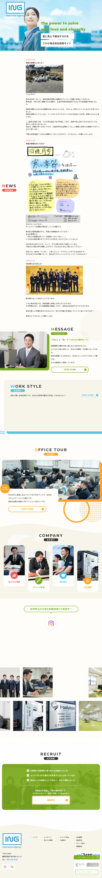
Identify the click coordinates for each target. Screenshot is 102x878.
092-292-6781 (12, 859)
